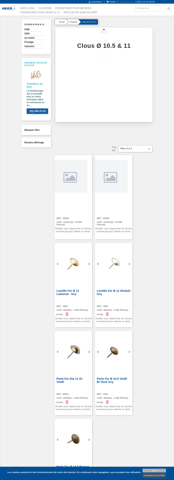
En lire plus (38, 111)
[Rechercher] (153, 8)
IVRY (27, 33)
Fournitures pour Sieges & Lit (40, 12)
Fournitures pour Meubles (73, 8)
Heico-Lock (27, 8)
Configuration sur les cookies (154, 475)
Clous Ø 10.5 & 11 (34, 24)
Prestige (29, 42)
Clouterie (45, 8)
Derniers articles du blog (35, 63)
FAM (26, 29)
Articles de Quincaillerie (80, 12)
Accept (154, 470)
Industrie (29, 46)
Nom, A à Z (135, 141)
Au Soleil (29, 38)
